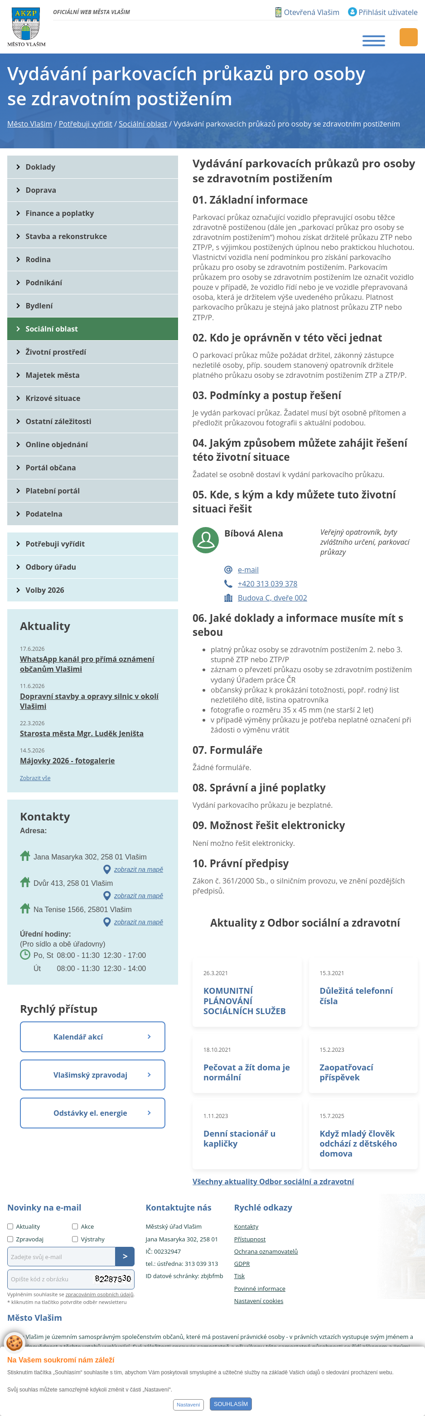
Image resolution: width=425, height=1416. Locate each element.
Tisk (239, 1276)
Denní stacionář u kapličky (239, 1138)
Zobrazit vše (35, 778)
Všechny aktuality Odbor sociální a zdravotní (273, 1182)
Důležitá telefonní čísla (356, 995)
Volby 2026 (45, 590)
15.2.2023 (332, 1050)
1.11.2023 (215, 1116)
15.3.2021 (332, 973)
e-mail (248, 570)
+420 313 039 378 (267, 584)
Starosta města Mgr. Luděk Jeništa (82, 733)
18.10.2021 (217, 1050)
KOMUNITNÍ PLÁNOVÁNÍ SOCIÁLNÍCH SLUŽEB (244, 1000)
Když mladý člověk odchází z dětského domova (358, 1143)
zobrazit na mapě (138, 869)
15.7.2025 (332, 1116)
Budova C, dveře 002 (272, 598)
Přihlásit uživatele (388, 12)
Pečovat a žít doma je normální (246, 1072)
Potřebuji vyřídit (55, 544)
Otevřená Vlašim (311, 12)
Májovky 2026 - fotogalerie (67, 761)
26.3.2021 (215, 973)
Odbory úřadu (51, 567)
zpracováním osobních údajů (100, 1294)
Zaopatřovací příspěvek (346, 1072)
